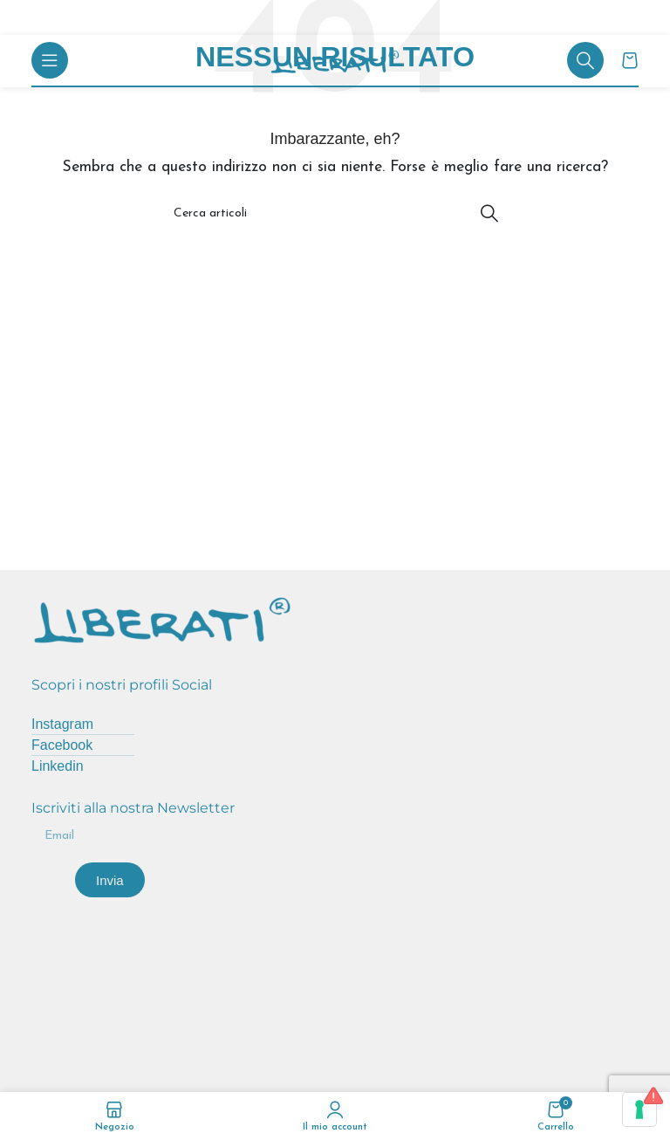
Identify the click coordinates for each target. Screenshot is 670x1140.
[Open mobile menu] (50, 60)
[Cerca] (585, 60)
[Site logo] (335, 60)
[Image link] (162, 618)
